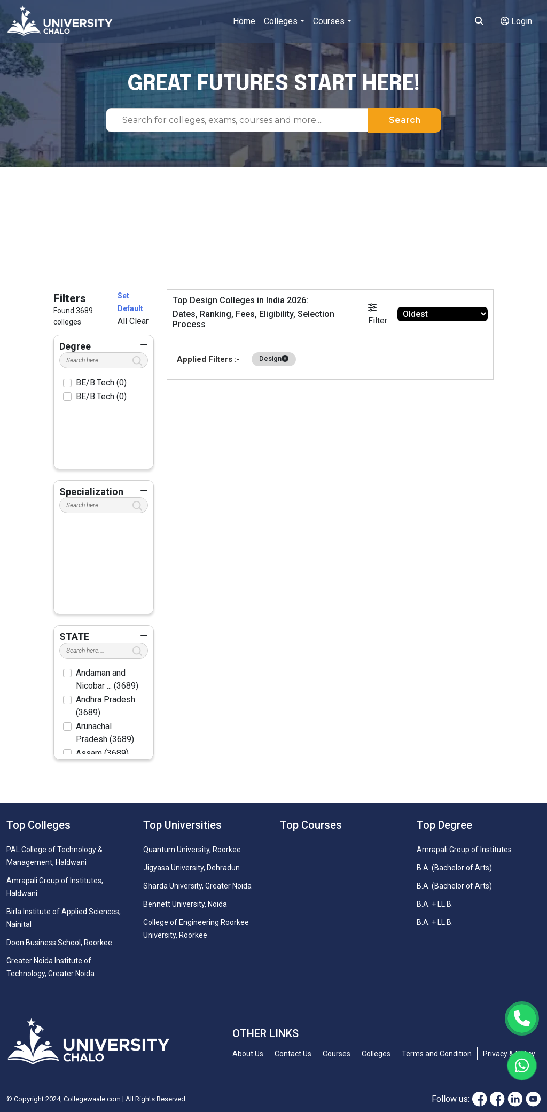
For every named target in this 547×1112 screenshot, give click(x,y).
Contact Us (293, 1053)
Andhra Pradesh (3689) (105, 705)
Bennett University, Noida (185, 904)
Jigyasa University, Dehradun (191, 867)
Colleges (281, 21)
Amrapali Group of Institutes (464, 849)
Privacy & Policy (509, 1053)
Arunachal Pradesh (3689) (105, 732)
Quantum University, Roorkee (192, 849)
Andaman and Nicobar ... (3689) (107, 679)
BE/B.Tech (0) (101, 382)
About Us (247, 1053)
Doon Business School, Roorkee (59, 942)
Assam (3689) (102, 753)
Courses (329, 21)
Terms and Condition (437, 1053)
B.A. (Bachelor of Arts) (454, 867)
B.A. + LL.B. (435, 904)
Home (244, 21)
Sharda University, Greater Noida (197, 886)
